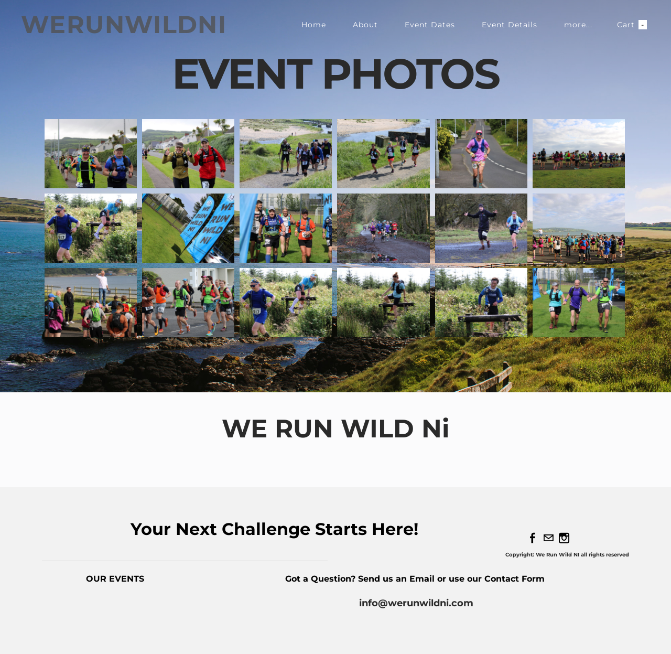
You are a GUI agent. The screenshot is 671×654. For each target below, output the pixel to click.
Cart (632, 24)
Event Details (509, 24)
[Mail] (548, 538)
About (365, 24)
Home (313, 24)
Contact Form (515, 579)
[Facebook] (532, 538)
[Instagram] (564, 538)
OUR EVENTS (115, 579)
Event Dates (430, 24)
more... (578, 24)
